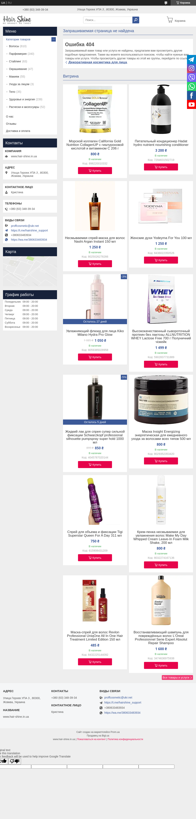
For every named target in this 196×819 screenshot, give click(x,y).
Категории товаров (18, 39)
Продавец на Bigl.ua (98, 735)
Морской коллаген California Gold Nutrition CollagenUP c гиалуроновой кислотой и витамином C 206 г (94, 144)
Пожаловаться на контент (91, 739)
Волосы (14, 46)
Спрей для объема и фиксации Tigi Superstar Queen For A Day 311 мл (95, 533)
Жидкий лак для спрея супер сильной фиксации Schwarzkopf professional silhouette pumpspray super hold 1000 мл (95, 437)
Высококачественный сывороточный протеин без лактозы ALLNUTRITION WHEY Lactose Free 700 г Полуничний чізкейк (161, 336)
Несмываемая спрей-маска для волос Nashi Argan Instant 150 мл (95, 239)
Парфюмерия (18, 53)
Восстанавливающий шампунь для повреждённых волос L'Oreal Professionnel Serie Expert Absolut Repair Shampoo (161, 638)
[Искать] (135, 20)
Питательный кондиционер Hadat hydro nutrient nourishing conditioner (161, 143)
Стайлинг (15, 61)
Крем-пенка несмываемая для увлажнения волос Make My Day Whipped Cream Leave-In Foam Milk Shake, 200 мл (161, 537)
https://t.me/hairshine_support (29, 230)
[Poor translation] (14, 761)
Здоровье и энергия (22, 99)
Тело (12, 91)
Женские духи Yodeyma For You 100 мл (161, 238)
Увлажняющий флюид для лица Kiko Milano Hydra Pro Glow (95, 333)
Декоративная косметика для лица (97, 62)
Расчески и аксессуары (24, 107)
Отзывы (11, 123)
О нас (9, 116)
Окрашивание (18, 69)
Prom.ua (115, 732)
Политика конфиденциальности (125, 739)
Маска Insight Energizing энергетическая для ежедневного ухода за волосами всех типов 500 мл (161, 435)
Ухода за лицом (19, 84)
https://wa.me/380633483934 (29, 239)
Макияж (14, 76)
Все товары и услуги (176, 677)
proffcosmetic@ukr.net (25, 225)
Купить (96, 170)
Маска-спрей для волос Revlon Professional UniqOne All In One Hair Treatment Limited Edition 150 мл (95, 636)
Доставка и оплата (18, 131)
